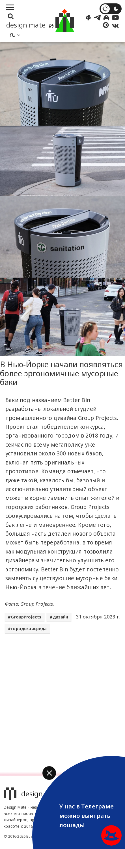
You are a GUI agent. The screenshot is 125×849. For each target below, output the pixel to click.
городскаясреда (29, 628)
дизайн (60, 617)
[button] (49, 773)
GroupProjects (26, 617)
